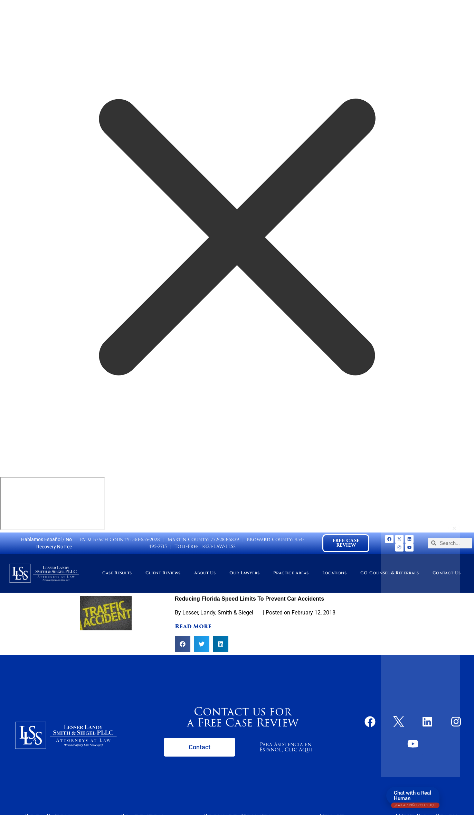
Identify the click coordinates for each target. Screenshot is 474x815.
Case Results (117, 573)
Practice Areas (291, 573)
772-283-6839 (225, 539)
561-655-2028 (146, 539)
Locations (334, 573)
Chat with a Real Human (415, 797)
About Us (205, 573)
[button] (182, 644)
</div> (52, 503)
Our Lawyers (244, 573)
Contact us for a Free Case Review (242, 717)
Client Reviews (162, 573)
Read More (193, 626)
